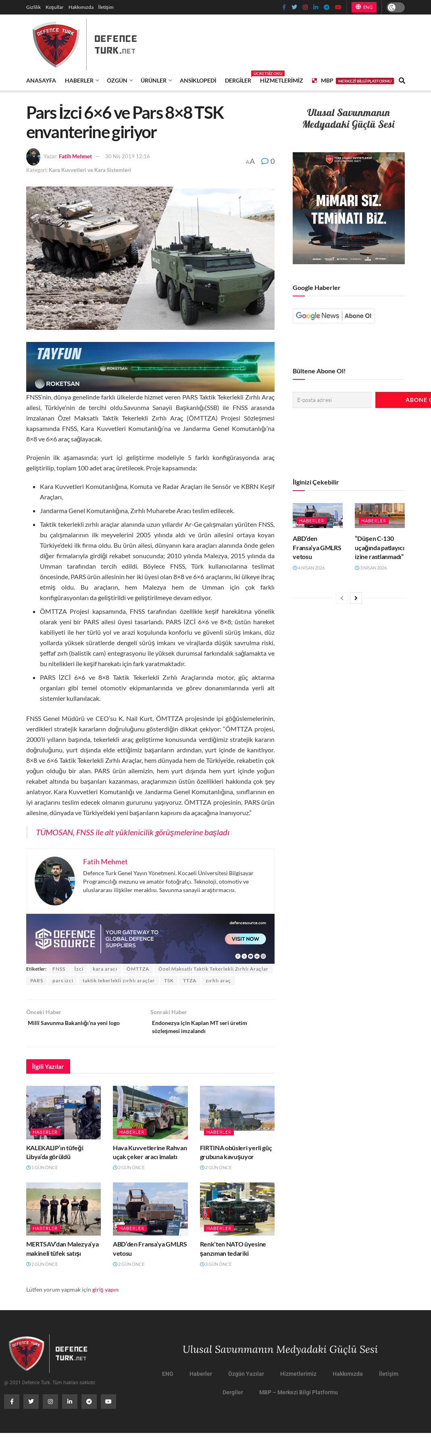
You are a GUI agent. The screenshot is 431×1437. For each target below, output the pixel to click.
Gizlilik (33, 7)
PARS (36, 980)
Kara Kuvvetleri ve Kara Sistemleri (90, 170)
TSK (169, 980)
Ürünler (154, 80)
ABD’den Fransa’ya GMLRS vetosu (317, 545)
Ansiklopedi (198, 80)
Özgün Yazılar (246, 1378)
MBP (353, 80)
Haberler (79, 80)
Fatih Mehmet (75, 156)
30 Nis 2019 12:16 (127, 156)
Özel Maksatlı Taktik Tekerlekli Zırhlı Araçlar (213, 969)
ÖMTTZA (138, 969)
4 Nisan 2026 (309, 565)
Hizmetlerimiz (281, 80)
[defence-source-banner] (150, 938)
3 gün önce (215, 1268)
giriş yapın (105, 1293)
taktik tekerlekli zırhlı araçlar (119, 980)
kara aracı (105, 969)
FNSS (58, 969)
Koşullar (55, 7)
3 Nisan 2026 (371, 565)
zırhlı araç (218, 980)
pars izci (62, 980)
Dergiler (238, 79)
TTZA (189, 980)
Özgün (117, 80)
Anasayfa (41, 80)
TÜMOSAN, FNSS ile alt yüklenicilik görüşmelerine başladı (132, 832)
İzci (79, 969)
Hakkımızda (81, 7)
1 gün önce (42, 1171)
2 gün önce (128, 1171)
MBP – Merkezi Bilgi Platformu (298, 1396)
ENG (364, 7)
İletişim (106, 7)
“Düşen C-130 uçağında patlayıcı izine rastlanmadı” (379, 545)
